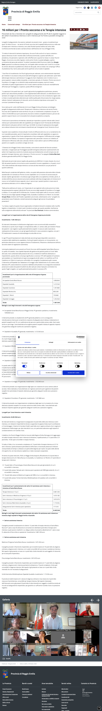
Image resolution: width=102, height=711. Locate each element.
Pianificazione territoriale (48, 660)
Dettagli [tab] (51, 342)
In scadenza (25, 645)
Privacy (4, 707)
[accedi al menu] (10, 18)
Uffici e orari (6, 645)
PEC (83, 638)
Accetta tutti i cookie (73, 372)
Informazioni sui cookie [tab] (74, 342)
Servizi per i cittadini (47, 671)
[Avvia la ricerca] (98, 12)
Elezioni (4, 653)
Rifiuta (28, 372)
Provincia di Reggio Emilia (25, 11)
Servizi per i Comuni (47, 673)
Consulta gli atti (65, 645)
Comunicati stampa (14, 24)
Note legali (18, 707)
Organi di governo (7, 637)
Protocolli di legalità (47, 665)
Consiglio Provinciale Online (68, 642)
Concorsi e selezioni (27, 642)
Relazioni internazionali (48, 668)
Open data (64, 653)
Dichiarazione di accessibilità (38, 707)
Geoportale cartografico (67, 648)
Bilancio (44, 639)
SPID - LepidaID (65, 658)
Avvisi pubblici (25, 639)
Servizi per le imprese (47, 676)
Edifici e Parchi (6, 650)
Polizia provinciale (46, 663)
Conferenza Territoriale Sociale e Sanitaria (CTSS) (50, 643)
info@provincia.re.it (12, 705)
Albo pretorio (64, 639)
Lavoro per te (64, 650)
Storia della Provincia (8, 648)
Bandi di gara (25, 637)
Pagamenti (64, 656)
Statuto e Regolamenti (8, 639)
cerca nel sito (78, 12)
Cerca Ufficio (85, 642)
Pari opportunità (46, 657)
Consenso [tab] (27, 342)
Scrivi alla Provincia (87, 640)
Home (4, 24)
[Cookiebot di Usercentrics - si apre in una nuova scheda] (77, 337)
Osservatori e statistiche (48, 654)
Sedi (83, 637)
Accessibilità (25, 707)
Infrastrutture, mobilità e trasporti (50, 646)
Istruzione (44, 649)
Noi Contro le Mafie (46, 652)
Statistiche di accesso (51, 707)
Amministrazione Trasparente (10, 642)
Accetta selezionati (51, 372)
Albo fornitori (64, 637)
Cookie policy (11, 707)
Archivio (44, 637)
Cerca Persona (86, 643)
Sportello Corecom (66, 661)
